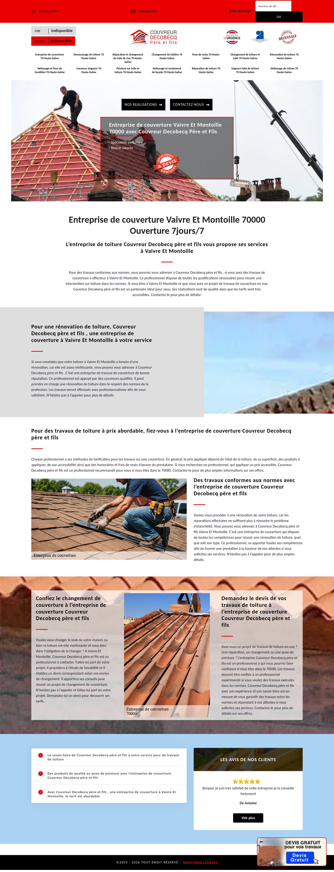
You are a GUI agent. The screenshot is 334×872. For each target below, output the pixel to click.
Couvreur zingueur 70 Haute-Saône (89, 71)
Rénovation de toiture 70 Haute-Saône (284, 57)
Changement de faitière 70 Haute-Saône (167, 57)
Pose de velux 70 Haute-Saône (206, 57)
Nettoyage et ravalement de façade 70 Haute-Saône (167, 71)
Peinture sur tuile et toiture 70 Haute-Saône (128, 71)
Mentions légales (200, 864)
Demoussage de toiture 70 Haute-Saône (89, 57)
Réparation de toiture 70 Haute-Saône (206, 71)
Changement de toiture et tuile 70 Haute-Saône (245, 57)
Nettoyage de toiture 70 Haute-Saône (284, 71)
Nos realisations (141, 104)
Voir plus (248, 820)
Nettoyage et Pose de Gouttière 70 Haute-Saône (50, 71)
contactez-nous (188, 104)
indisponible (143, 11)
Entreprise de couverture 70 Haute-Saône (50, 57)
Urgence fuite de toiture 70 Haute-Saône (245, 71)
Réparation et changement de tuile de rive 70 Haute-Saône (127, 59)
